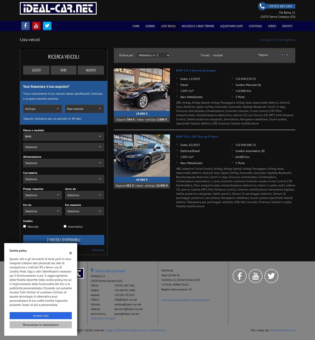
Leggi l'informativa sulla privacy (126, 330)
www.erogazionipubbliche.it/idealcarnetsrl (185, 300)
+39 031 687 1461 (124, 285)
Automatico (75, 226)
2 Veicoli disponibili (63, 240)
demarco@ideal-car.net (128, 309)
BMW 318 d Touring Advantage (196, 70)
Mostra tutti (98, 249)
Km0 (63, 70)
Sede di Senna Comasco (110, 270)
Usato (36, 70)
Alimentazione (32, 157)
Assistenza (255, 26)
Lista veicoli (168, 26)
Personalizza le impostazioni (41, 325)
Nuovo (91, 70)
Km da (27, 205)
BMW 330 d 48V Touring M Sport (197, 136)
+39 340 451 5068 (124, 290)
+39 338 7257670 (124, 295)
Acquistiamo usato (231, 26)
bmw (292, 40)
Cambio (28, 221)
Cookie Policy (157, 330)
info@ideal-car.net (125, 299)
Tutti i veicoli (278, 40)
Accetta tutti (41, 315)
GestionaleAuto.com (282, 330)
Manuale (33, 226)
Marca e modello (33, 130)
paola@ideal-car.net (126, 314)
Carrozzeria (30, 173)
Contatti (287, 26)
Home (136, 26)
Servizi (272, 26)
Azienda (150, 26)
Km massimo (73, 205)
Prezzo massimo (33, 189)
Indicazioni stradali (103, 318)
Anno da (70, 189)
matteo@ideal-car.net (127, 304)
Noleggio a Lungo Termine (198, 26)
